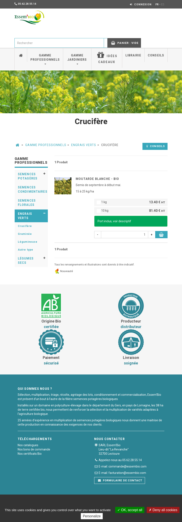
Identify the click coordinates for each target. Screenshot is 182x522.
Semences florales (27, 203)
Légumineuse (27, 241)
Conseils (156, 55)
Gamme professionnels (45, 59)
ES (162, 4)
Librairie (133, 55)
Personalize (92, 516)
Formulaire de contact (120, 480)
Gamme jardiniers (77, 59)
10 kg (131, 210)
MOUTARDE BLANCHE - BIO (97, 179)
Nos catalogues (28, 445)
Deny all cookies (163, 510)
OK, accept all (129, 510)
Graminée (25, 233)
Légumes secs (26, 260)
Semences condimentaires (32, 189)
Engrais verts (83, 145)
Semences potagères (27, 176)
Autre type (25, 249)
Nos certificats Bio (30, 453)
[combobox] (59, 43)
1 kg (131, 202)
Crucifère (25, 226)
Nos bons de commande (34, 449)
